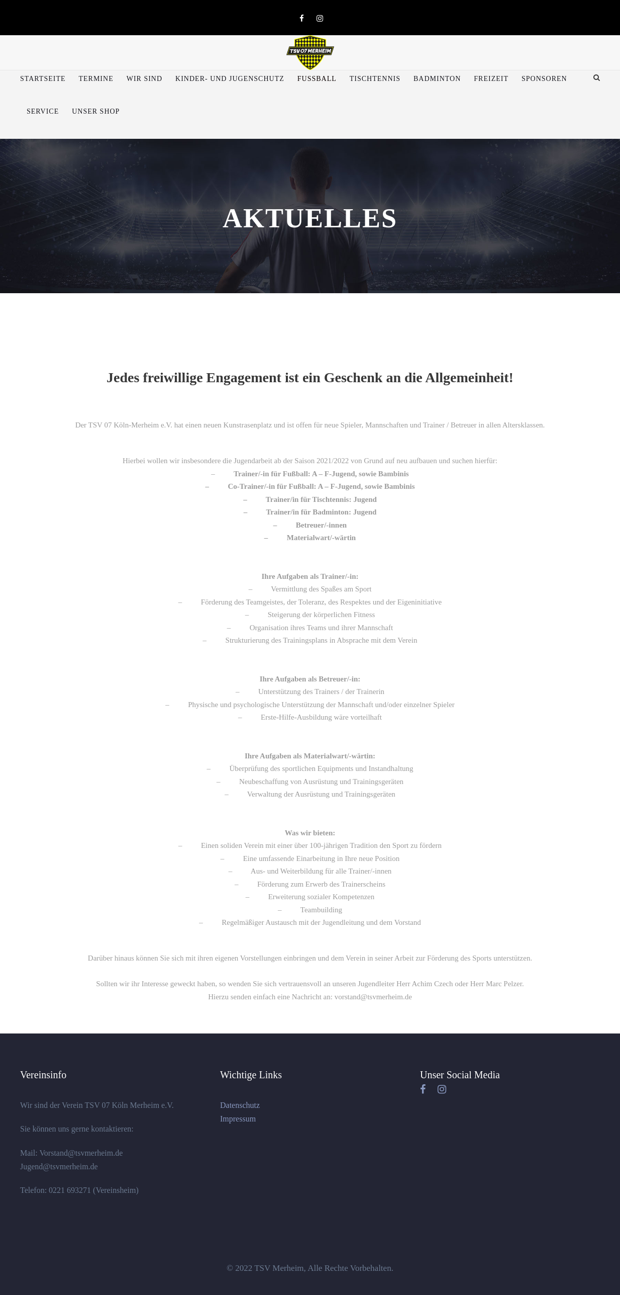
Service (43, 111)
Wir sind (144, 78)
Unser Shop (96, 111)
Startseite (42, 78)
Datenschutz (240, 1105)
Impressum (238, 1118)
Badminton (437, 78)
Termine (95, 78)
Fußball (317, 78)
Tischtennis (375, 78)
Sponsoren (544, 78)
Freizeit (491, 78)
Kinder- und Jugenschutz (229, 78)
